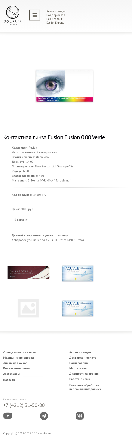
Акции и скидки (55, 11)
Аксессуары (11, 374)
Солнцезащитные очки (19, 352)
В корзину (21, 220)
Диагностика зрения (84, 374)
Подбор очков (55, 15)
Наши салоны (54, 19)
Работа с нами (79, 379)
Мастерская (78, 368)
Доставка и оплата (82, 358)
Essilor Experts (55, 23)
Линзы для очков (15, 363)
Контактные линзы (16, 368)
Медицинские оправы (18, 358)
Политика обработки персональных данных (85, 387)
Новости (9, 380)
